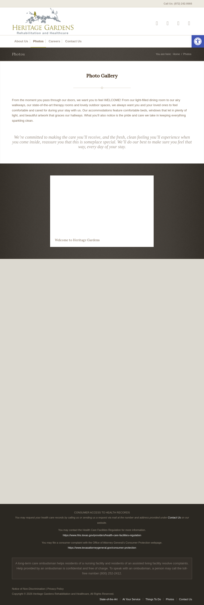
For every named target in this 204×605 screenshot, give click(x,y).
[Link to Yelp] (157, 23)
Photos (18, 54)
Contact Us (174, 517)
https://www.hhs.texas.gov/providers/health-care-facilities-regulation (102, 535)
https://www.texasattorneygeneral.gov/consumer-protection (102, 547)
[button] (198, 41)
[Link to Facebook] (167, 23)
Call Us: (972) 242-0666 (178, 3)
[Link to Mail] (189, 23)
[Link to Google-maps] (178, 23)
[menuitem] (176, 3)
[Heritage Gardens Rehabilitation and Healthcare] (55, 21)
